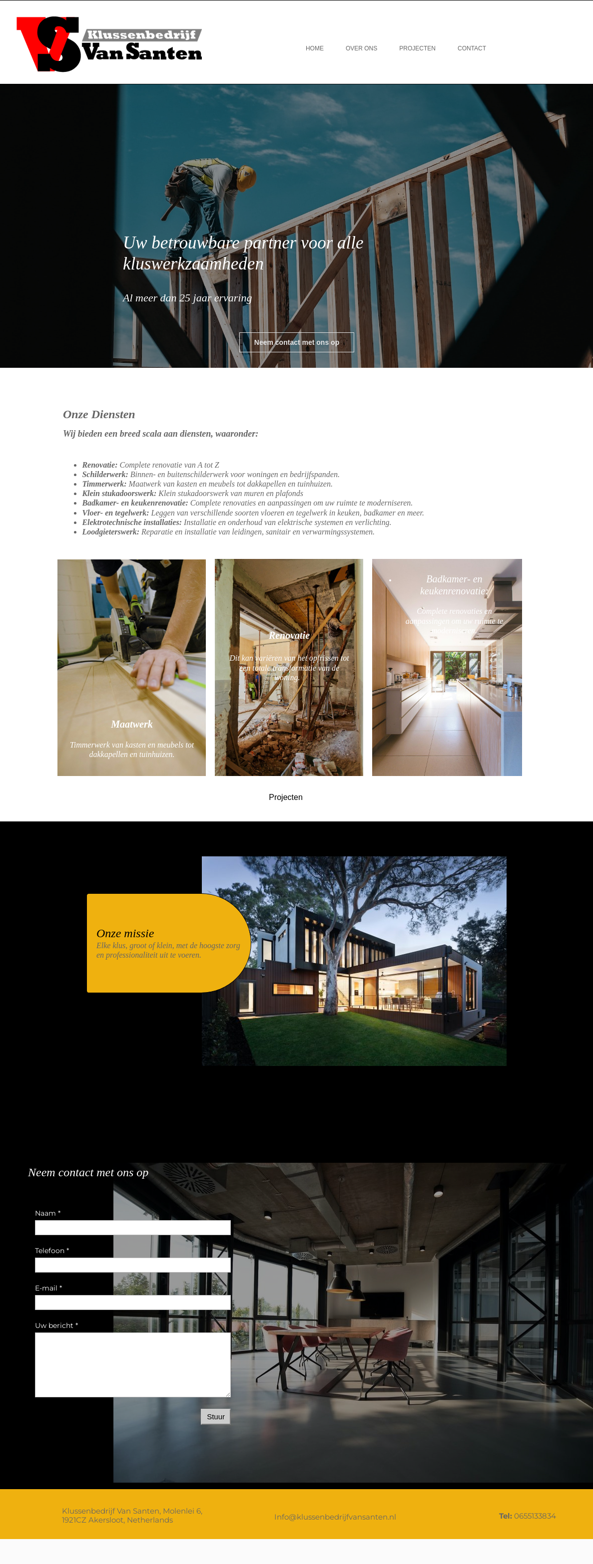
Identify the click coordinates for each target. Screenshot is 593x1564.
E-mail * (48, 1288)
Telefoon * (52, 1250)
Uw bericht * (56, 1325)
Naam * (47, 1213)
